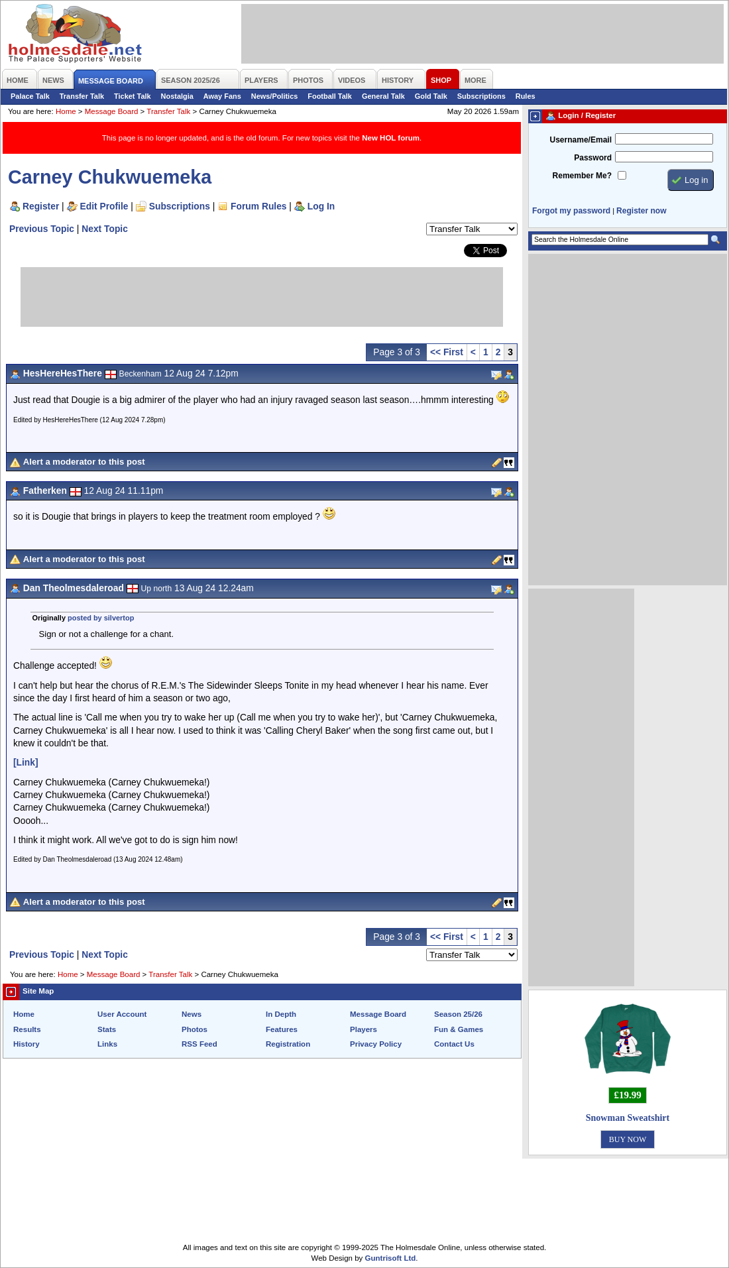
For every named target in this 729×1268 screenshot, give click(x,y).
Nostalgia (177, 96)
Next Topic (105, 228)
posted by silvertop (101, 618)
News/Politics (274, 96)
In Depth (281, 1014)
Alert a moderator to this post (84, 462)
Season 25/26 (458, 1014)
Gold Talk (431, 96)
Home (66, 111)
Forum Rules (258, 206)
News (191, 1014)
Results (27, 1029)
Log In (321, 206)
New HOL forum (391, 138)
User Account (121, 1014)
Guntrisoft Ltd (390, 1258)
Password (593, 157)
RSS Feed (199, 1044)
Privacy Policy (376, 1044)
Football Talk (330, 96)
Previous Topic (41, 228)
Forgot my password (571, 210)
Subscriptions (481, 96)
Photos (194, 1029)
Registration (288, 1044)
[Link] (25, 762)
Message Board (112, 111)
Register (41, 206)
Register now (641, 210)
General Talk (383, 96)
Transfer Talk (82, 96)
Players (363, 1029)
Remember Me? (582, 175)
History (26, 1044)
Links (107, 1044)
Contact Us (454, 1044)
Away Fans (222, 96)
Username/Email (580, 139)
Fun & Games (458, 1029)
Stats (106, 1029)
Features (282, 1029)
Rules (525, 96)
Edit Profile (104, 206)
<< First (446, 352)
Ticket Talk (132, 96)
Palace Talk (30, 96)
